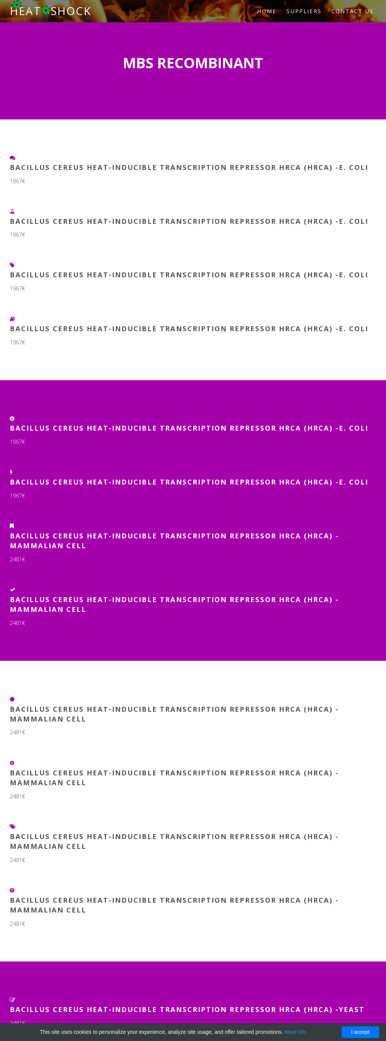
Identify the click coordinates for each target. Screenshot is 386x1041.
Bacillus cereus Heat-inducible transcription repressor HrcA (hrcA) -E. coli (189, 167)
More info (295, 1032)
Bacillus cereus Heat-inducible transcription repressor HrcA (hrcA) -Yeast (187, 1009)
